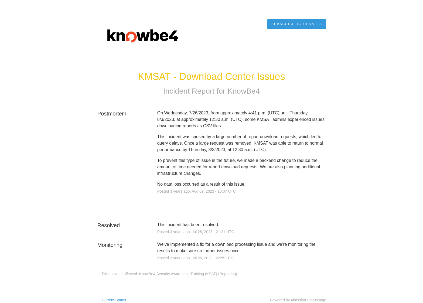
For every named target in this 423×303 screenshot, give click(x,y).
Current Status (111, 300)
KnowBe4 (243, 91)
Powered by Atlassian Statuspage (298, 300)
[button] (296, 24)
